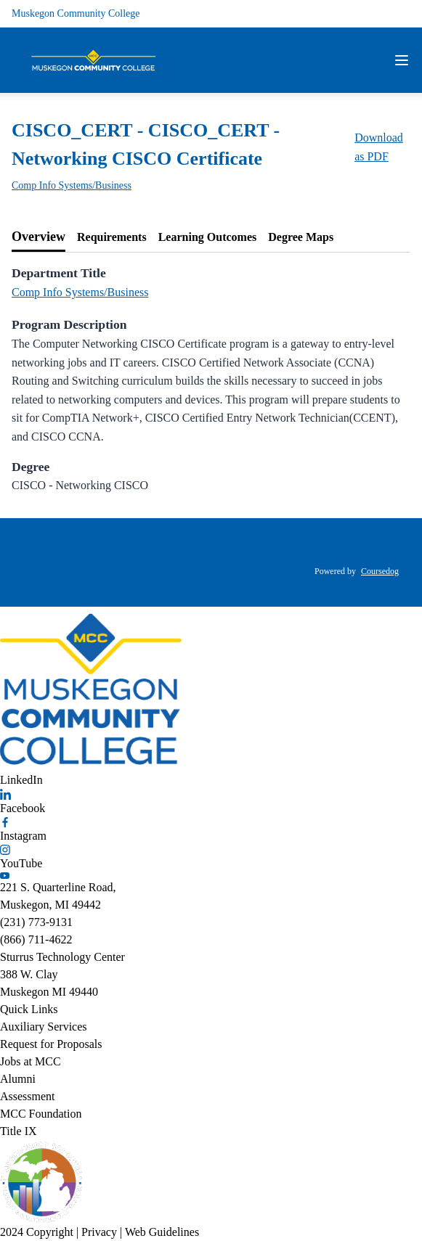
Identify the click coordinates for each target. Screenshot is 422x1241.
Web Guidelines (162, 1232)
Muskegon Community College (76, 13)
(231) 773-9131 (36, 922)
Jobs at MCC (30, 1061)
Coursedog (380, 571)
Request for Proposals (51, 1044)
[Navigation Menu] (401, 60)
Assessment (27, 1096)
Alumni (18, 1079)
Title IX (18, 1131)
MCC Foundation (40, 1113)
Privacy (99, 1232)
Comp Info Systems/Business (71, 185)
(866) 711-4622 (36, 939)
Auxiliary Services (43, 1026)
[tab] (38, 237)
